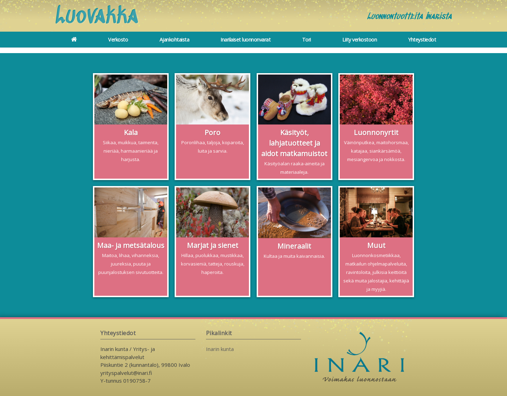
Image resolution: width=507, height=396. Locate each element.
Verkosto (118, 39)
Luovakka (96, 17)
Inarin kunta (220, 348)
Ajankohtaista (174, 39)
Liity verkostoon (359, 39)
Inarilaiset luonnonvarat (245, 39)
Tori (306, 39)
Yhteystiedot (422, 39)
